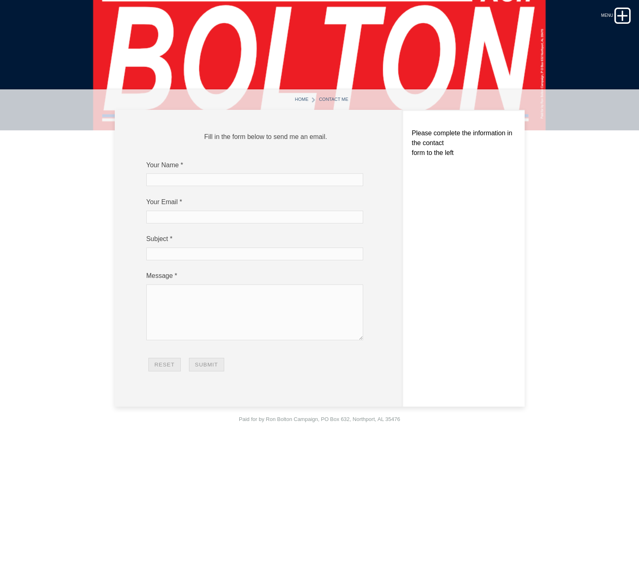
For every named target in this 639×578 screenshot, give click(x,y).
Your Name (162, 280)
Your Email (162, 317)
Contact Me (337, 214)
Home (293, 214)
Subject (157, 354)
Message (159, 391)
